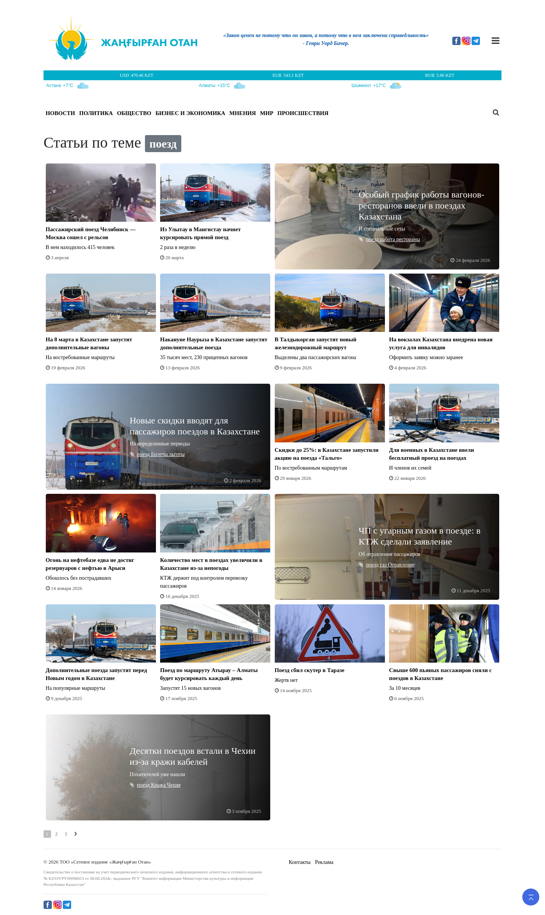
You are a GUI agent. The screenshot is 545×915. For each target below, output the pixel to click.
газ (384, 565)
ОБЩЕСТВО (134, 113)
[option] (326, 40)
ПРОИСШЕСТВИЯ (303, 113)
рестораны (408, 239)
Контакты (300, 862)
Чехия (174, 785)
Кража (159, 785)
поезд (373, 239)
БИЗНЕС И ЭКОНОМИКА (190, 113)
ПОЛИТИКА (96, 113)
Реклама (324, 862)
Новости (60, 113)
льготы (177, 454)
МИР (266, 113)
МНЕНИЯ (242, 113)
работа (388, 239)
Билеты (160, 454)
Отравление (401, 565)
